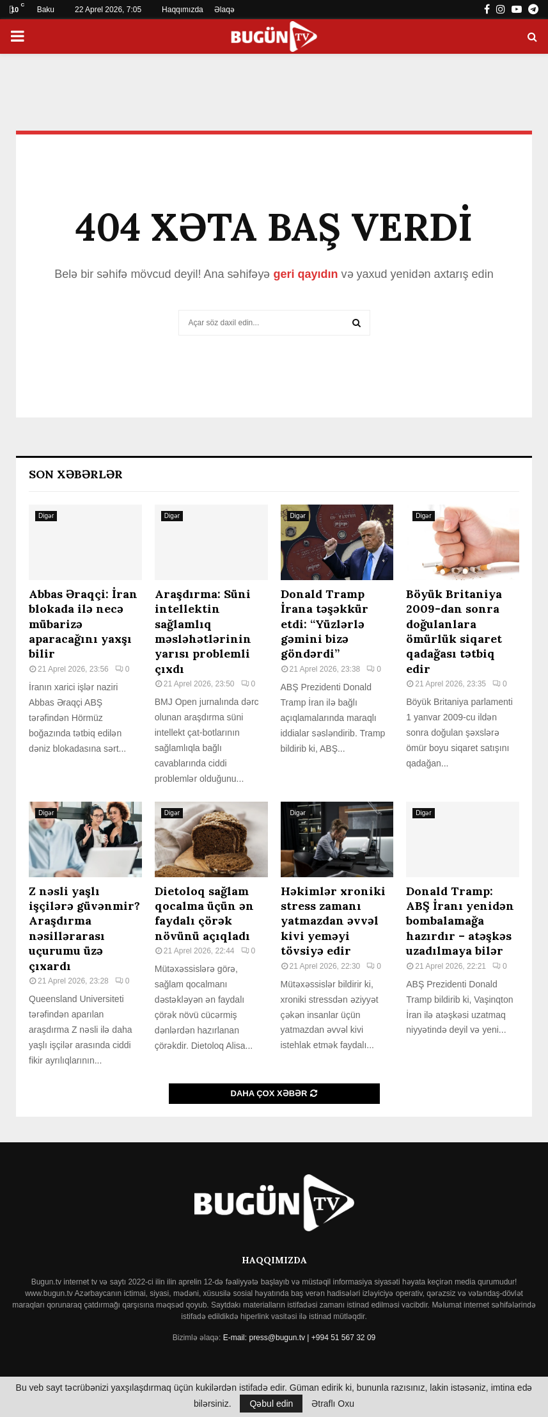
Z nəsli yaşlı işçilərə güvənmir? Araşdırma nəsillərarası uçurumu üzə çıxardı (84, 928)
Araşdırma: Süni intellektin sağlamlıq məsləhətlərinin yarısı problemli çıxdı (203, 631)
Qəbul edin (271, 1403)
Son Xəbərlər (76, 474)
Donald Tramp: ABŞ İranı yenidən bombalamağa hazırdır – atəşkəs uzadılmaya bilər (460, 921)
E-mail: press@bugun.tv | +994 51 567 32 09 (299, 1337)
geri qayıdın (305, 274)
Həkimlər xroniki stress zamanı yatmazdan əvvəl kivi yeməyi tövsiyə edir (333, 921)
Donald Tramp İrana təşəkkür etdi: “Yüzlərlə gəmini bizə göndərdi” (324, 624)
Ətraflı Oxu (332, 1403)
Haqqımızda (182, 9)
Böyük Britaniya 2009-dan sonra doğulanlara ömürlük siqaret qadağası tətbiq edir (454, 631)
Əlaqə (224, 9)
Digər (46, 515)
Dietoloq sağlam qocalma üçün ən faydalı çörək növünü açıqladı (204, 913)
